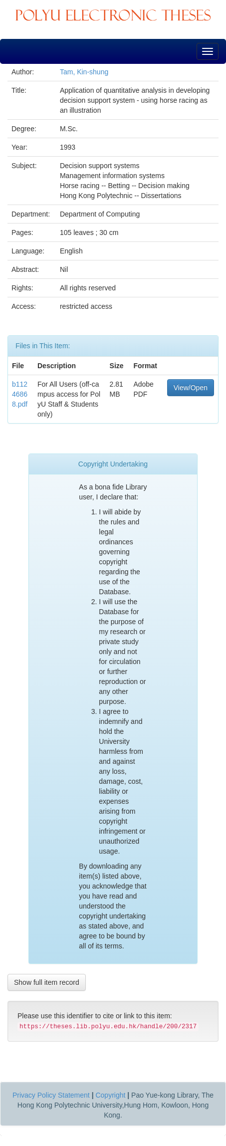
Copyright (110, 1095)
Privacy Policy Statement (51, 1095)
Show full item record (46, 982)
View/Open (191, 388)
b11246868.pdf (19, 394)
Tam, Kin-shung (84, 72)
